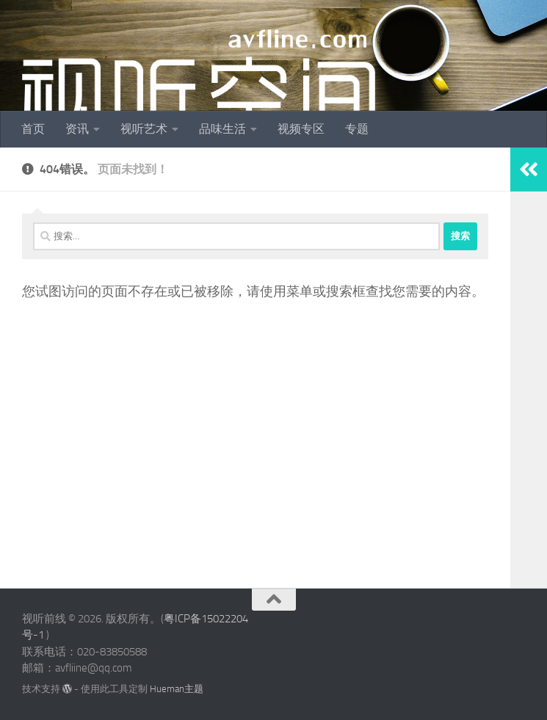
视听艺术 (143, 129)
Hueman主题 (176, 688)
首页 (33, 129)
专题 (357, 129)
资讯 (77, 129)
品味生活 (222, 129)
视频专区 (301, 129)
